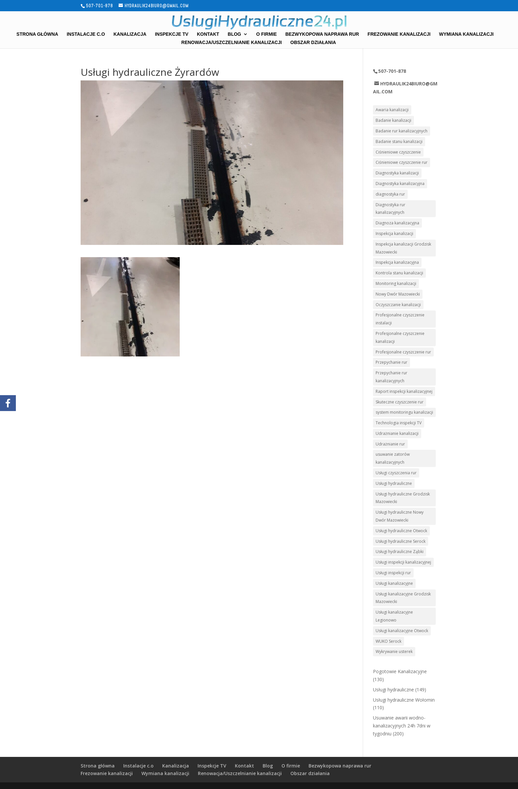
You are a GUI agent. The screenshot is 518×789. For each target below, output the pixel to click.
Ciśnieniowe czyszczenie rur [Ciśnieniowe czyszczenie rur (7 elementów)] (401, 162)
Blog (234, 34)
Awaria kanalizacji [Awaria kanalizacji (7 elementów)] (392, 110)
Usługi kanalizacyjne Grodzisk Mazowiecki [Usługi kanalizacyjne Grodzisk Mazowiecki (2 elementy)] (403, 598)
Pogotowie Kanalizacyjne (400, 671)
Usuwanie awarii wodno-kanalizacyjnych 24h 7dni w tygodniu (401, 726)
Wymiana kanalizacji (466, 34)
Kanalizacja (129, 34)
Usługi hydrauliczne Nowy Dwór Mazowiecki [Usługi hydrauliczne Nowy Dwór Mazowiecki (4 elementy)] (400, 516)
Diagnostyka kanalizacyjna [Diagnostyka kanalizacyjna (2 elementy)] (400, 183)
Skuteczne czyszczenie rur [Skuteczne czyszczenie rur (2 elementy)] (400, 402)
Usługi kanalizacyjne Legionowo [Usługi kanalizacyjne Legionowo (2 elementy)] (394, 616)
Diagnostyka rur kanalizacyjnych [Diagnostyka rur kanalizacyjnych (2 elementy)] (390, 208)
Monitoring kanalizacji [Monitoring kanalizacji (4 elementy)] (396, 283)
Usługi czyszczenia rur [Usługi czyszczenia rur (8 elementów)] (396, 473)
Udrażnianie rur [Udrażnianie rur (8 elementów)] (390, 444)
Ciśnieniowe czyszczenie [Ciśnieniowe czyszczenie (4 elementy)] (398, 152)
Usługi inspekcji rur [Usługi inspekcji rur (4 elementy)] (393, 573)
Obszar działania (313, 42)
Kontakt (208, 34)
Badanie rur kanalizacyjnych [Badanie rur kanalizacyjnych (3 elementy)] (401, 131)
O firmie (266, 34)
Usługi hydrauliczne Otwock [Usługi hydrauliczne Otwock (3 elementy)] (401, 531)
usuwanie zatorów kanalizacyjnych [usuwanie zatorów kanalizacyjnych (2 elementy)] (393, 458)
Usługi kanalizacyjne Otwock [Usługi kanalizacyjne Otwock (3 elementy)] (402, 630)
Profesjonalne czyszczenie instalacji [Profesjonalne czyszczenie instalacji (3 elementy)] (400, 319)
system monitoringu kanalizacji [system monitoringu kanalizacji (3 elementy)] (404, 412)
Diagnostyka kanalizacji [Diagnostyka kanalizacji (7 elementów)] (397, 173)
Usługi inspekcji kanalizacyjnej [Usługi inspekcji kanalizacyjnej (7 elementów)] (403, 562)
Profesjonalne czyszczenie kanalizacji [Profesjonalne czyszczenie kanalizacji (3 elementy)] (400, 337)
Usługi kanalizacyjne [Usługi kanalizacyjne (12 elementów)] (394, 583)
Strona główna (37, 34)
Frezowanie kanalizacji (399, 34)
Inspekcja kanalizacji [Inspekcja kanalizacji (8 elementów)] (394, 233)
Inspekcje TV (171, 34)
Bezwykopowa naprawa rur (322, 34)
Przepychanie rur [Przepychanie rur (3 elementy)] (391, 362)
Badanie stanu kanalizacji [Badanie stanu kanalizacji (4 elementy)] (399, 141)
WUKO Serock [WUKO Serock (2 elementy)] (388, 641)
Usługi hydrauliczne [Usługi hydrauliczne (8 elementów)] (394, 483)
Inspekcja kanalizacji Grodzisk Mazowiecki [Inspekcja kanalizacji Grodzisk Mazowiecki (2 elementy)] (403, 248)
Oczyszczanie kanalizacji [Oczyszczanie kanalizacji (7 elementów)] (398, 304)
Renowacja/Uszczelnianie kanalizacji (231, 42)
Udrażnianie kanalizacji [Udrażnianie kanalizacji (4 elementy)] (397, 433)
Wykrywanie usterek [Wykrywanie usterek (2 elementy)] (394, 651)
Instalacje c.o (86, 34)
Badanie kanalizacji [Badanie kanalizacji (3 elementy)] (393, 120)
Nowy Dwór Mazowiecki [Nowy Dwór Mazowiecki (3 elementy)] (398, 294)
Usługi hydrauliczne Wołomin (404, 700)
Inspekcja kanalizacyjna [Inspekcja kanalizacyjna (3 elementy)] (397, 262)
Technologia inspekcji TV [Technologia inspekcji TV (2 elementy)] (399, 423)
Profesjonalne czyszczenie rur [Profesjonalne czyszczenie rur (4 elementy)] (403, 352)
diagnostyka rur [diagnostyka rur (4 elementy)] (390, 194)
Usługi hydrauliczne (393, 689)
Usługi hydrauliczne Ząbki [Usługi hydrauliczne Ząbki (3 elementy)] (400, 551)
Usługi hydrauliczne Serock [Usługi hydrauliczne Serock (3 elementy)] (401, 541)
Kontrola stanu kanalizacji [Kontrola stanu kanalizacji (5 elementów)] (399, 273)
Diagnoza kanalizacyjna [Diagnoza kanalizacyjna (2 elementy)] (397, 223)
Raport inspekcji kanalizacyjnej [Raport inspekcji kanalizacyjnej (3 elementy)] (404, 391)
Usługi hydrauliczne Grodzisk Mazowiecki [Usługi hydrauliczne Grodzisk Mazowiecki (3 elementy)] (403, 498)
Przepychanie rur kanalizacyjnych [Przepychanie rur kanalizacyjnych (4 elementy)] (391, 377)
